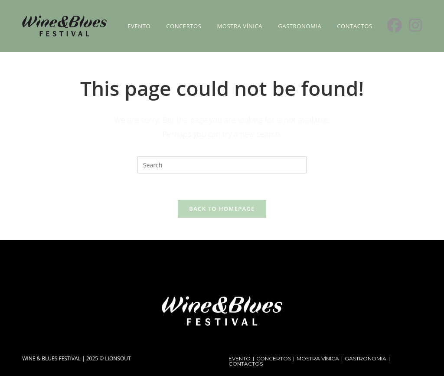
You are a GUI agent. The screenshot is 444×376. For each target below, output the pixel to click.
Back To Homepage (222, 209)
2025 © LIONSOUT (108, 358)
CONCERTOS (273, 358)
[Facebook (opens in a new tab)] (394, 25)
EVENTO (240, 358)
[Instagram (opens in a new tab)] (415, 25)
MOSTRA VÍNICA (318, 358)
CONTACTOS (246, 363)
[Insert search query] (222, 164)
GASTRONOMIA (365, 358)
